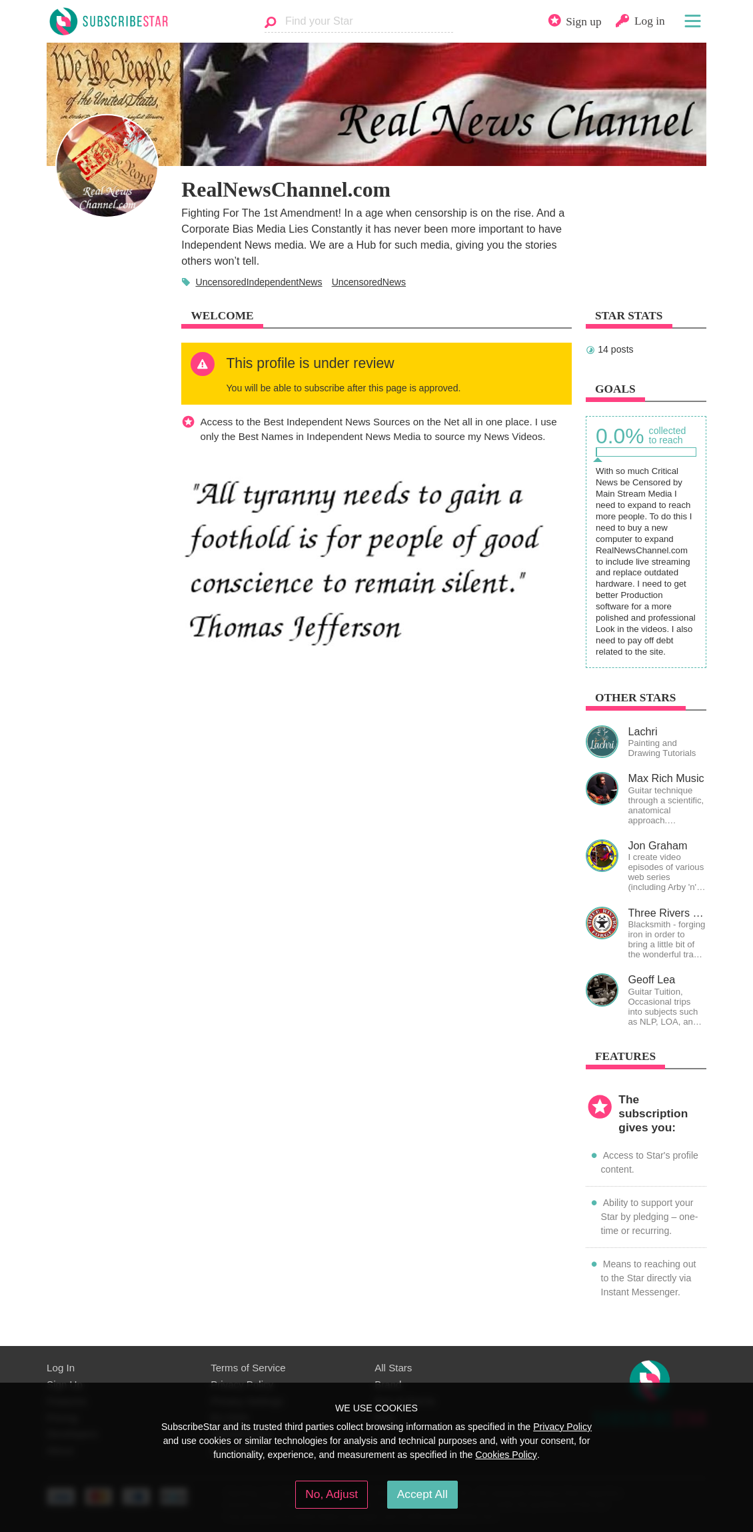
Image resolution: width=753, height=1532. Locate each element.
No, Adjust (331, 1494)
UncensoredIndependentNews (258, 282)
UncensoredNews (369, 282)
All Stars (393, 1367)
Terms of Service (248, 1367)
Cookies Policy (506, 1454)
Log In (61, 1367)
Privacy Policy (562, 1426)
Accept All (422, 1494)
